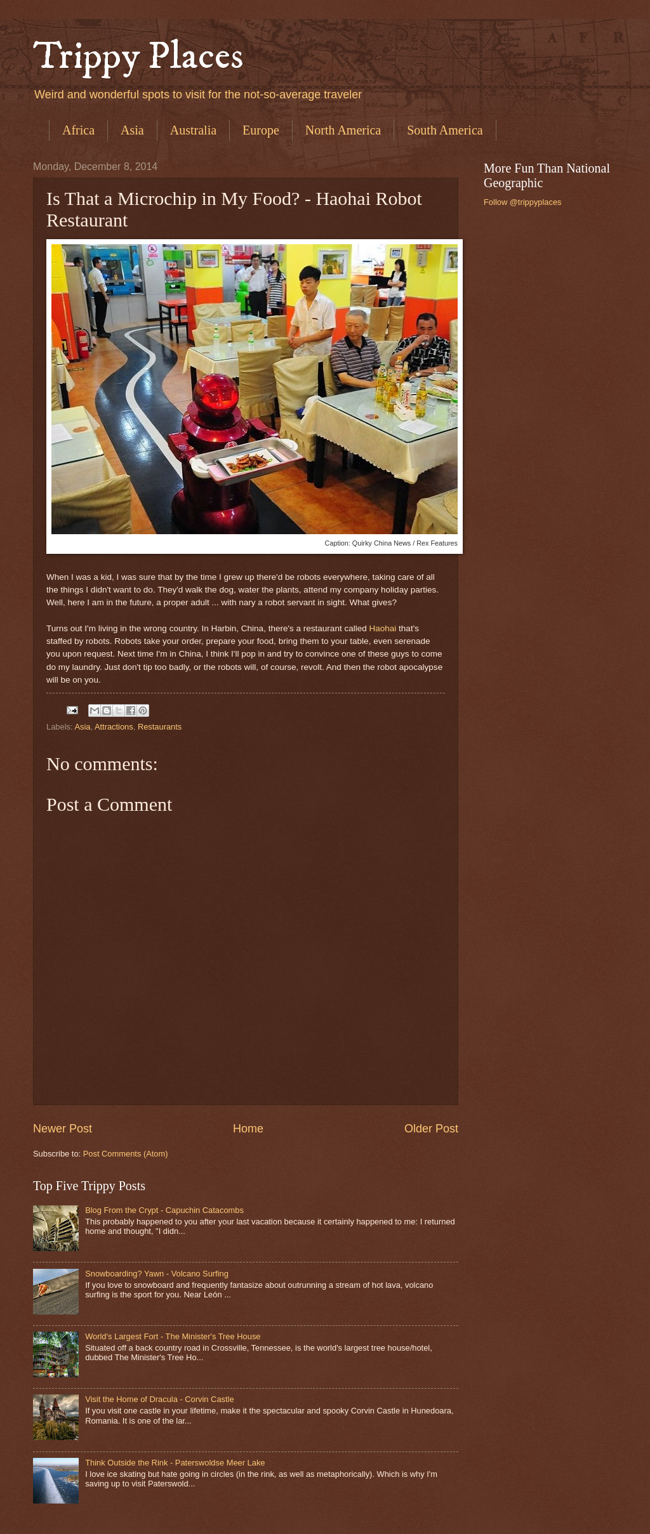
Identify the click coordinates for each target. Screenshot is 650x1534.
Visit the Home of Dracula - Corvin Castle (159, 1399)
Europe (260, 130)
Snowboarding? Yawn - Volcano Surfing (157, 1273)
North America (343, 130)
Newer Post (62, 1128)
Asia (132, 130)
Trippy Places (138, 57)
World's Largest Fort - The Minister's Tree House (172, 1336)
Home (248, 1128)
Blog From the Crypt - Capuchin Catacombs (164, 1210)
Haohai (383, 628)
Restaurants (160, 726)
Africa (78, 130)
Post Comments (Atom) (125, 1153)
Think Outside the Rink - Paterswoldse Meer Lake (175, 1462)
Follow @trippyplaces (523, 202)
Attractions (114, 726)
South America (444, 130)
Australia (193, 130)
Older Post (431, 1128)
